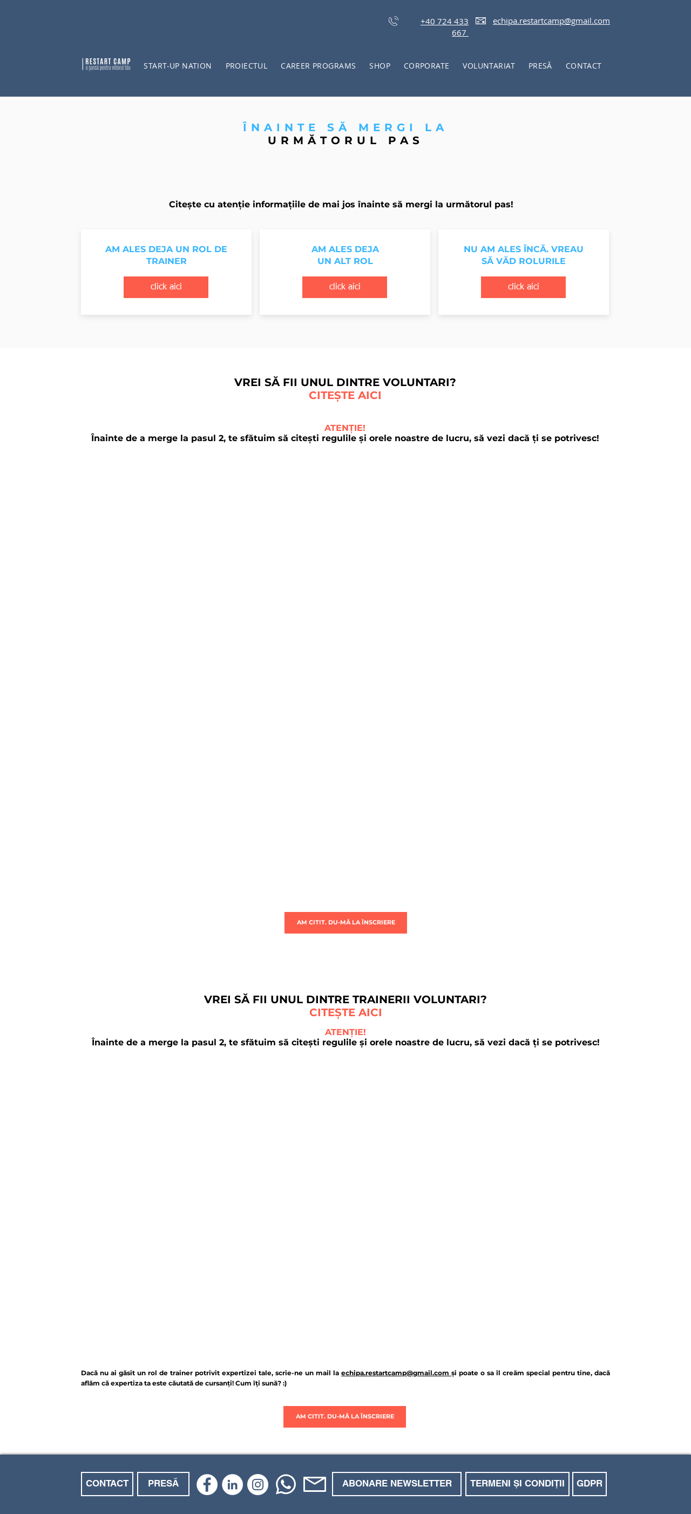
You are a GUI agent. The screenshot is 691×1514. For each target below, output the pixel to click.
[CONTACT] (107, 1484)
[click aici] (166, 287)
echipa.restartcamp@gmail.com (551, 20)
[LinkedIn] (232, 1484)
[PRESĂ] (163, 1484)
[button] (246, 65)
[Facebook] (207, 1484)
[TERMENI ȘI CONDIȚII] (517, 1484)
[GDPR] (589, 1484)
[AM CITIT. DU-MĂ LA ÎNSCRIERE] (345, 923)
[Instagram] (257, 1484)
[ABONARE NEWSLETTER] (397, 1484)
